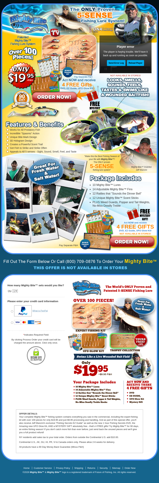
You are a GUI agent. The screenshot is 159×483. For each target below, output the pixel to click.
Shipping (78, 468)
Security (104, 468)
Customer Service (43, 468)
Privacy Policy (63, 468)
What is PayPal (40, 310)
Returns (91, 468)
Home (27, 468)
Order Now (130, 468)
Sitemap (116, 468)
